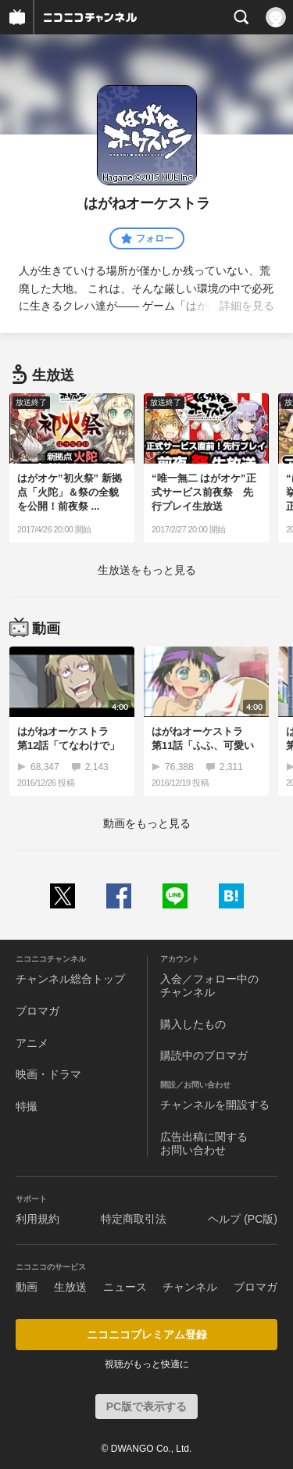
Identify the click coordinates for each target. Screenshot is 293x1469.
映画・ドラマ (48, 1074)
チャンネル (190, 1287)
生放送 (70, 1287)
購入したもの (193, 1024)
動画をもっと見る (147, 823)
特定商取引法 (133, 1219)
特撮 (27, 1106)
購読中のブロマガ (204, 1055)
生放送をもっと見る (147, 570)
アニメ (32, 1043)
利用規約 (37, 1219)
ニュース (125, 1287)
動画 (27, 1287)
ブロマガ (37, 1011)
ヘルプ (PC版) (242, 1219)
